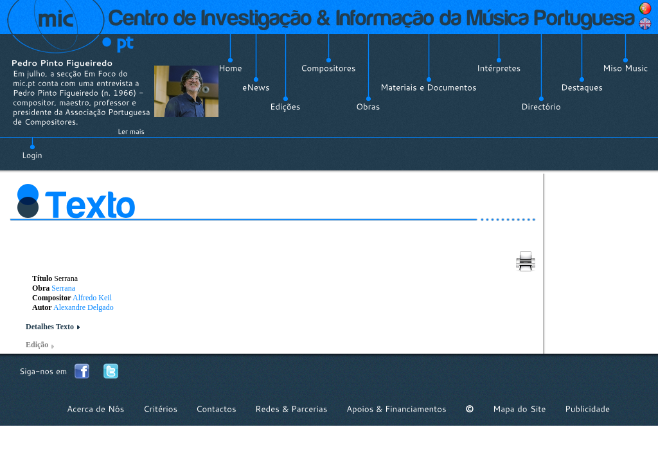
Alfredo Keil (92, 297)
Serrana (63, 288)
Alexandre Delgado (83, 307)
